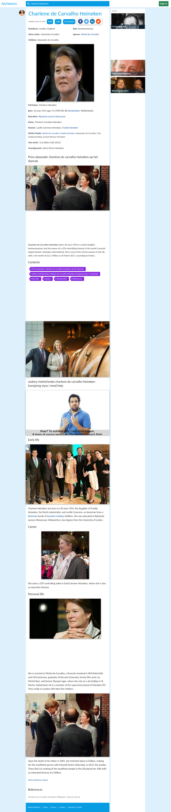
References (77, 279)
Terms (45, 807)
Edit (50, 21)
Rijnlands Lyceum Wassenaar (52, 116)
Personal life (61, 279)
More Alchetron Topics (38, 780)
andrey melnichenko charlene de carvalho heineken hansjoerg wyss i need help (65, 274)
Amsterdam (74, 110)
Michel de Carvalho (90, 34)
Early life (35, 279)
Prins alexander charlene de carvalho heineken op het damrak (57, 269)
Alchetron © (75, 807)
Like (58, 21)
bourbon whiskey (55, 516)
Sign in (163, 4)
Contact (62, 807)
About (34, 807)
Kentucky (32, 516)
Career (47, 279)
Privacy (53, 807)
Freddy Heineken (70, 127)
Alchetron (9, 4)
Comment (69, 21)
